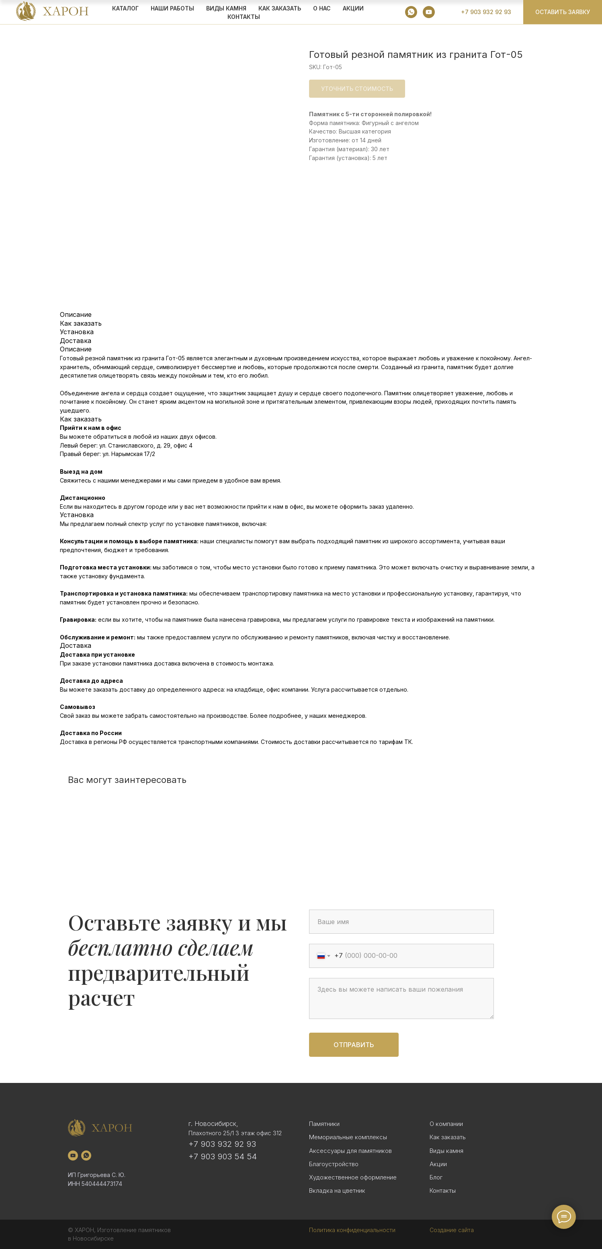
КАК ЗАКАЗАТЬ (279, 8)
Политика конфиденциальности (352, 1229)
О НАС (322, 8)
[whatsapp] (411, 12)
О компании (446, 1124)
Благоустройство (333, 1164)
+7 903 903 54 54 (222, 1156)
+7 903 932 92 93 (222, 1144)
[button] (562, 12)
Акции (438, 1164)
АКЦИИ (353, 8)
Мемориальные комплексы (348, 1137)
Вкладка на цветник (337, 1190)
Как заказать (448, 1137)
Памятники (324, 1124)
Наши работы (172, 8)
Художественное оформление (353, 1177)
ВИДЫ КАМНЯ (226, 8)
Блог (436, 1177)
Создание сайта (452, 1229)
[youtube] (429, 12)
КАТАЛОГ (125, 8)
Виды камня (446, 1151)
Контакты (243, 16)
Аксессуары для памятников (350, 1151)
